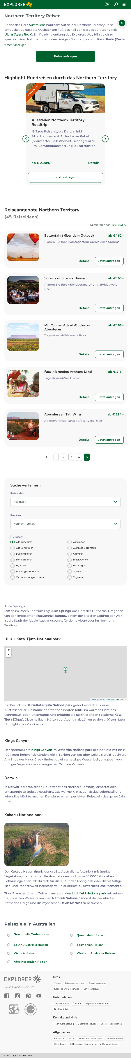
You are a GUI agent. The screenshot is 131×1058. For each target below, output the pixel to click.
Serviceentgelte (91, 988)
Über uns (77, 1003)
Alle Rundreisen (24, 547)
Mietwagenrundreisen (28, 571)
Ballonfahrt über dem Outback (69, 235)
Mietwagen (79, 565)
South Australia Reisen (31, 945)
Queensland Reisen (91, 935)
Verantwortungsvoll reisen (30, 577)
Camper (78, 553)
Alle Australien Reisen (30, 962)
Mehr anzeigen (16, 45)
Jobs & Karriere (61, 1003)
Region (15, 515)
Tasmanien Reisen (90, 945)
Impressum (59, 1038)
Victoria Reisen (25, 953)
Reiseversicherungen (75, 983)
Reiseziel (17, 493)
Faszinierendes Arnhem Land (68, 371)
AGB (71, 1038)
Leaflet (94, 699)
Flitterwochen (80, 559)
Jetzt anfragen (65, 177)
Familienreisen (24, 559)
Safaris (77, 571)
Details (93, 163)
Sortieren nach (100, 225)
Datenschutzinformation (90, 1038)
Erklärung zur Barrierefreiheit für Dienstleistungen (94, 1044)
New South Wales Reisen (33, 934)
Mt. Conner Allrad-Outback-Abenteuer (67, 327)
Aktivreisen (79, 542)
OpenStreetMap (107, 699)
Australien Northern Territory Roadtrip (58, 122)
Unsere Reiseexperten (111, 1023)
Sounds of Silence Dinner (65, 278)
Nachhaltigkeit (61, 1009)
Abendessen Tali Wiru (62, 414)
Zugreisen (78, 577)
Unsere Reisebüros (87, 1023)
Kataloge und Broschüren (66, 988)
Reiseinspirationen (98, 983)
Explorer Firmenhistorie (97, 1003)
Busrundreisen (24, 553)
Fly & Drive (21, 565)
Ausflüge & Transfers (84, 547)
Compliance (60, 1044)
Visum (57, 983)
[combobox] (119, 225)
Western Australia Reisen (96, 953)
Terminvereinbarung (64, 1023)
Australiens (37, 25)
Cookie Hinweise (114, 1038)
